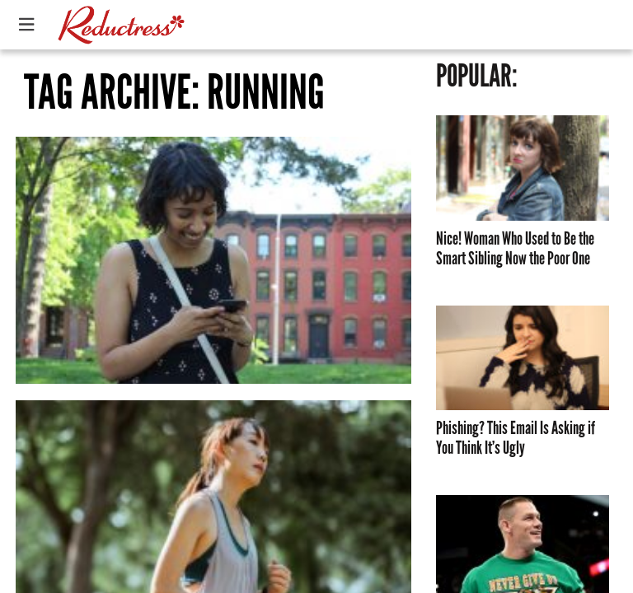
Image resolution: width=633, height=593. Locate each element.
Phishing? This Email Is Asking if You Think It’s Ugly (515, 438)
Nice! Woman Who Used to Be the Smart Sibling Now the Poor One (515, 248)
